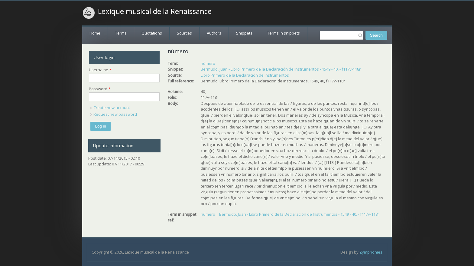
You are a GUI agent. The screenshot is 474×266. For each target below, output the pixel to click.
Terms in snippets (283, 33)
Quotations (151, 33)
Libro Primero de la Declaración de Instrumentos (245, 75)
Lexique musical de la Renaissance (155, 11)
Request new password (115, 114)
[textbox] (341, 35)
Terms (121, 33)
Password (99, 88)
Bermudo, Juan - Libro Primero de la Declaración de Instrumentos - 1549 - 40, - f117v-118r (281, 69)
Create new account (111, 107)
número (208, 63)
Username (100, 69)
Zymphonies (370, 252)
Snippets (244, 33)
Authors (214, 33)
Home (94, 33)
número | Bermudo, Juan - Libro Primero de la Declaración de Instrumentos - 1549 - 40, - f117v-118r (290, 214)
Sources (184, 33)
